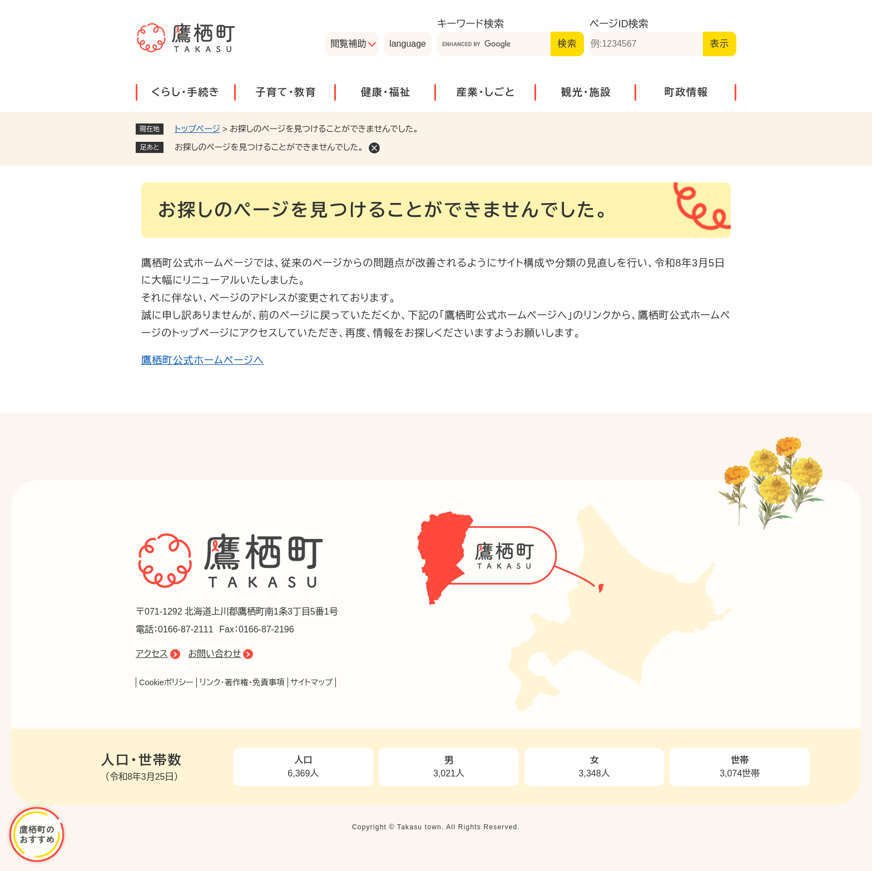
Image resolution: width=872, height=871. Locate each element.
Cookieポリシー (166, 682)
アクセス (152, 654)
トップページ (197, 128)
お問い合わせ (214, 654)
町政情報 (686, 92)
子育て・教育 (285, 92)
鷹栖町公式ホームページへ (202, 360)
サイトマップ (312, 682)
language (407, 43)
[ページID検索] (646, 44)
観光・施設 (586, 92)
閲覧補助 (348, 43)
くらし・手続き (185, 92)
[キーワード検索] (494, 44)
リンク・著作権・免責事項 (242, 682)
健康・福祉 (386, 92)
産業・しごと (486, 92)
